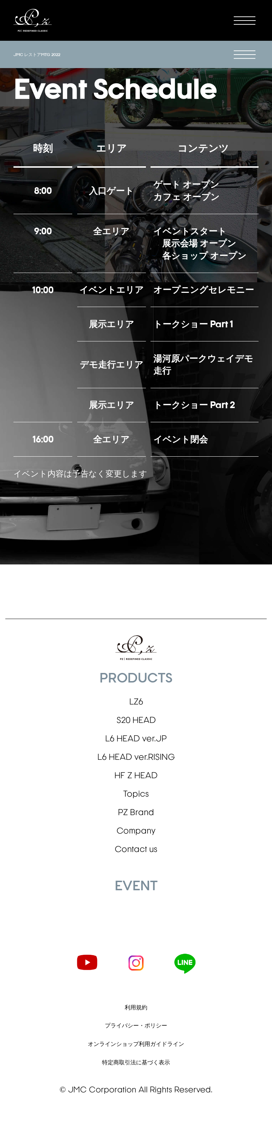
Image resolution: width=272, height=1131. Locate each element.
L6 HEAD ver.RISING (136, 766)
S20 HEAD (136, 724)
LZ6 (136, 703)
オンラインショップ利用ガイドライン (136, 1068)
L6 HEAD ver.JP (136, 745)
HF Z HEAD (136, 787)
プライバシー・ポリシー (136, 1049)
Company (136, 849)
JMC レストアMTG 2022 (36, 54)
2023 (12, 944)
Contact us (136, 870)
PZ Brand (136, 828)
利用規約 (136, 1029)
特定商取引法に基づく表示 (136, 1088)
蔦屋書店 (13, 931)
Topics (136, 808)
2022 (12, 950)
